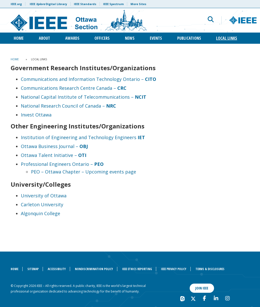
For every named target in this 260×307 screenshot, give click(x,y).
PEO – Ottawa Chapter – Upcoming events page (83, 172)
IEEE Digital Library (48, 4)
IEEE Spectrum (113, 4)
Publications (189, 38)
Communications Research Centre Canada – (73, 88)
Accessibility (57, 269)
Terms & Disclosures (210, 269)
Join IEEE (201, 288)
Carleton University (42, 204)
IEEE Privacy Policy (173, 269)
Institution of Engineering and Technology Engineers (83, 137)
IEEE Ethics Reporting (137, 269)
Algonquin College (40, 213)
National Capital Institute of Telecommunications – (83, 97)
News (130, 38)
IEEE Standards (85, 4)
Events (156, 38)
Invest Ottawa (36, 115)
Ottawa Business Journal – (54, 146)
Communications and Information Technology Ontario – (88, 79)
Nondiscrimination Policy (94, 269)
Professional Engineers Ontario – (62, 164)
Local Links (226, 38)
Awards (72, 38)
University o (34, 196)
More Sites (138, 4)
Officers (102, 38)
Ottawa (58, 196)
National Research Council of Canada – (68, 106)
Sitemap (33, 269)
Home (19, 38)
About (44, 38)
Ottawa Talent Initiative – (53, 155)
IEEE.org (16, 4)
